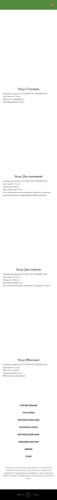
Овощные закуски (28, 442)
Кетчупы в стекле (28, 427)
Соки (28, 456)
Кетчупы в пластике (28, 420)
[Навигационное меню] (52, 4)
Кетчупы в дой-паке (28, 434)
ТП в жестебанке (28, 405)
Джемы (28, 449)
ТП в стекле (29, 413)
